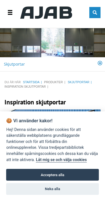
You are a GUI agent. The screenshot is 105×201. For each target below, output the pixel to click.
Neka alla (52, 189)
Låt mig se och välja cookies (61, 159)
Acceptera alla (52, 175)
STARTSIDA (31, 82)
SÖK (95, 12)
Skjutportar (14, 64)
